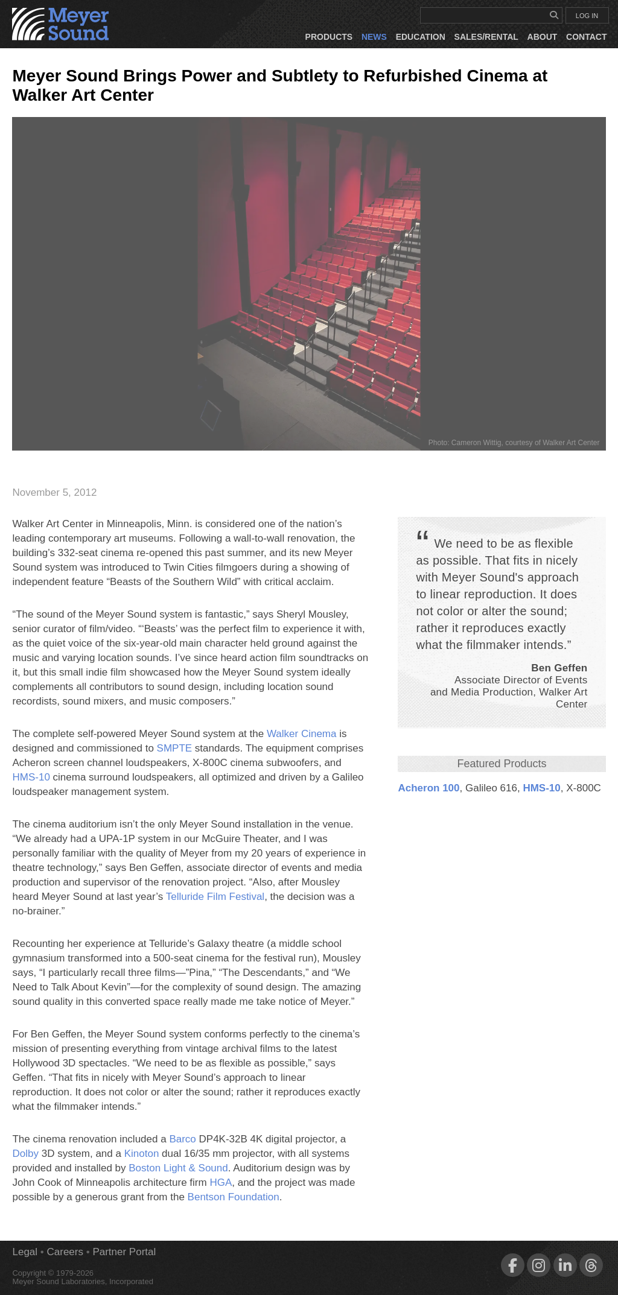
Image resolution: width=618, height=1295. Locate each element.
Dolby (25, 1153)
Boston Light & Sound (178, 1168)
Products (329, 37)
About (542, 37)
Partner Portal (124, 1252)
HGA (220, 1182)
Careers (65, 1252)
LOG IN (587, 15)
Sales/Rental (486, 37)
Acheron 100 (428, 788)
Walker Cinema (302, 733)
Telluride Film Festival (215, 896)
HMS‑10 (541, 788)
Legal (24, 1252)
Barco (182, 1139)
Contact (586, 37)
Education (420, 37)
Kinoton (141, 1153)
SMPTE (175, 748)
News (374, 37)
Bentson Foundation (233, 1197)
